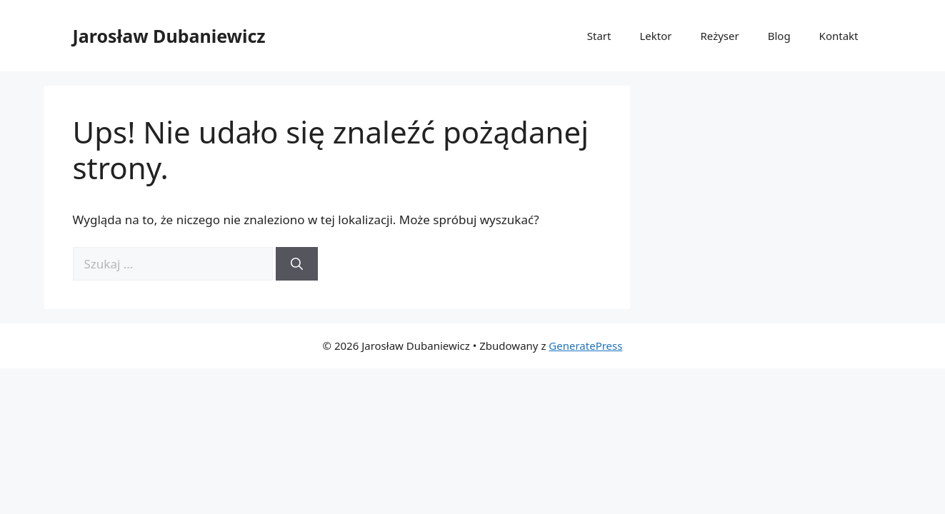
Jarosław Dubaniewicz (169, 36)
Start (599, 36)
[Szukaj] (297, 264)
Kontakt (839, 36)
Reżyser (720, 36)
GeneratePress (585, 345)
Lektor (655, 36)
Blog (779, 36)
